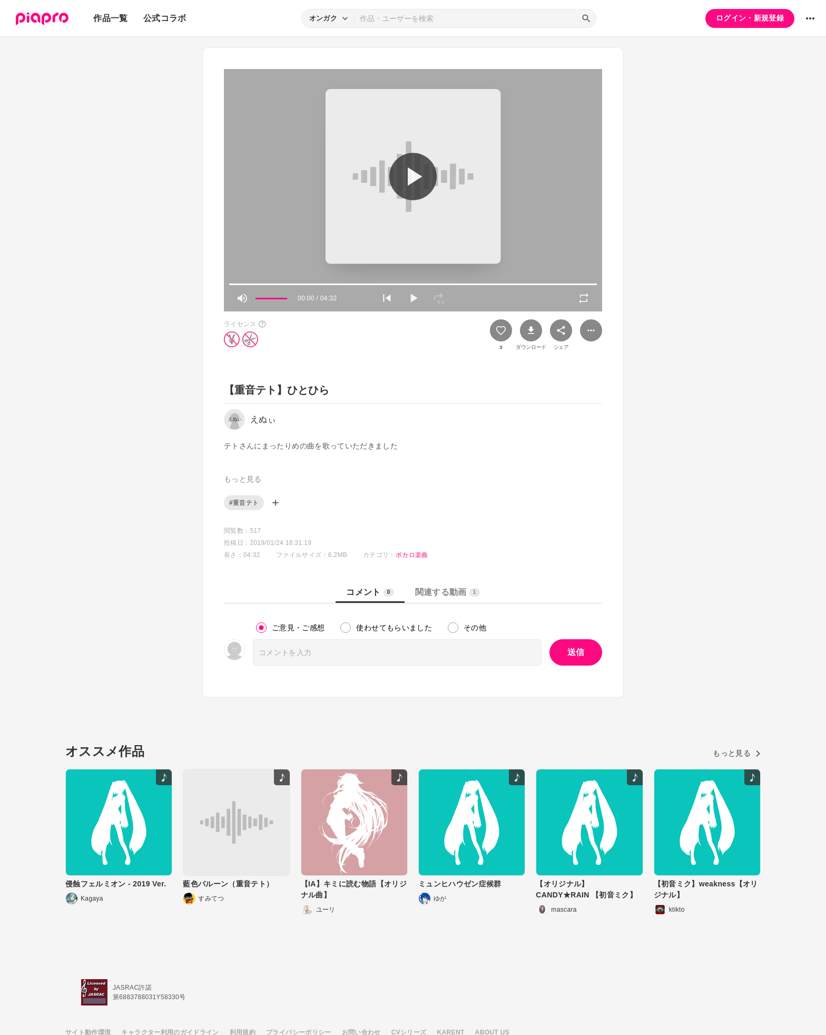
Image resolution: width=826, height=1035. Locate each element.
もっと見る (737, 753)
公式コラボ (164, 18)
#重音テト (244, 502)
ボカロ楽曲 (412, 555)
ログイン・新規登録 (750, 18)
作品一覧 (110, 18)
